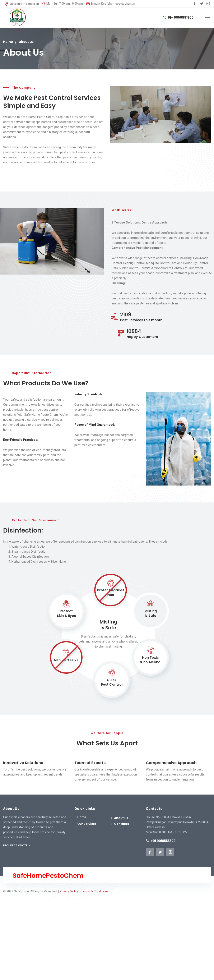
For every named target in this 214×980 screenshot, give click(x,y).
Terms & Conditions (94, 891)
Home (8, 42)
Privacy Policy (69, 891)
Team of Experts (90, 762)
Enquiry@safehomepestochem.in (110, 3)
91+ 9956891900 (178, 17)
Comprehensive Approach (171, 762)
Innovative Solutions (23, 762)
